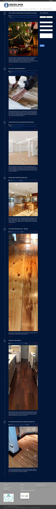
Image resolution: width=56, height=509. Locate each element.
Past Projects (15, 343)
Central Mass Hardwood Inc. (13, 506)
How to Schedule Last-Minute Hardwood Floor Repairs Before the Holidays (23, 13)
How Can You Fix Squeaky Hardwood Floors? (17, 68)
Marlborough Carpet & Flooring (25, 499)
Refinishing (32, 15)
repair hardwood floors (27, 72)
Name (41, 15)
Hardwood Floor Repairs (18, 15)
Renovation (35, 15)
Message (41, 32)
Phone (41, 24)
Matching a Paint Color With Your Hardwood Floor (18, 177)
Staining (18, 180)
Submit (42, 45)
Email (41, 20)
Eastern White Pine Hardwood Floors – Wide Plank (18, 229)
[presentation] (47, 41)
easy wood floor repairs (16, 17)
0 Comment (36, 20)
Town (41, 28)
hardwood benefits (33, 126)
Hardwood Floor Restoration (26, 15)
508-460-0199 (8, 0)
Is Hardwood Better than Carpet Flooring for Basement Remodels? (21, 122)
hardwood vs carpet (13, 127)
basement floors (15, 126)
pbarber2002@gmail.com (14, 0)
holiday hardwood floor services (31, 17)
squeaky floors (33, 72)
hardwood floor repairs (23, 17)
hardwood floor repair (21, 72)
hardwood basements (27, 126)
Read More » (10, 64)
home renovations (19, 127)
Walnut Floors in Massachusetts (15, 340)
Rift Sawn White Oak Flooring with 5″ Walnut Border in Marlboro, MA (22, 421)
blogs (14, 15)
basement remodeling (21, 126)
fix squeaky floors (15, 72)
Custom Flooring (15, 424)
